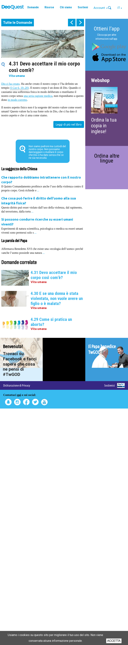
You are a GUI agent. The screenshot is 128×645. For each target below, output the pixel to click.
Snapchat (8, 402)
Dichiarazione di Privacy (16, 385)
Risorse (49, 7)
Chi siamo (66, 7)
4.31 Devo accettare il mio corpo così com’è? (54, 275)
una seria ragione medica (38, 95)
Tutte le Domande (17, 22)
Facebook (26, 402)
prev (72, 22)
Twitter (35, 402)
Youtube (44, 402)
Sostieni (83, 7)
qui (19, 394)
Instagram (17, 402)
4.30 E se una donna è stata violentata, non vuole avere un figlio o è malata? (57, 298)
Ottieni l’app (107, 28)
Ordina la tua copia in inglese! (104, 125)
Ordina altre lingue (106, 158)
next (80, 22)
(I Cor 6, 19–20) (19, 87)
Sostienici (109, 385)
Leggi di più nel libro (69, 124)
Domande (33, 7)
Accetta (113, 640)
